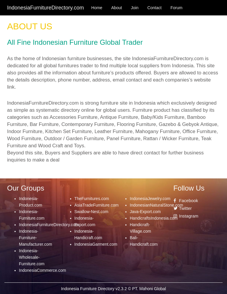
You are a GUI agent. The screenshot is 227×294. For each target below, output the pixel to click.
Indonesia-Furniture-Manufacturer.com (35, 238)
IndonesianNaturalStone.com (156, 205)
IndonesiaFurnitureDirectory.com (49, 224)
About (116, 7)
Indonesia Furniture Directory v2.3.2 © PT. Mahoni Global (113, 288)
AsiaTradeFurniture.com (96, 205)
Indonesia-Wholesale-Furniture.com (31, 257)
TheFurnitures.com (91, 198)
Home (96, 7)
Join (135, 7)
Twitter (183, 208)
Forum (176, 7)
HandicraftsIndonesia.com (154, 218)
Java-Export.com (145, 211)
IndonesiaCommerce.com (42, 270)
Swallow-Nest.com (91, 211)
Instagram (186, 216)
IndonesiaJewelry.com (150, 198)
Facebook (186, 200)
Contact (154, 7)
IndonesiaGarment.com (96, 244)
